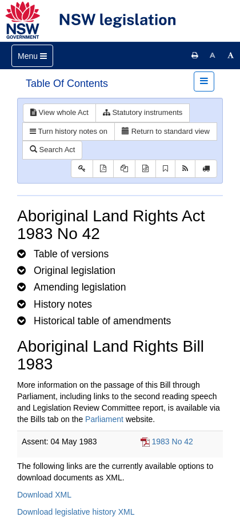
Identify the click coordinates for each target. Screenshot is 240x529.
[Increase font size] (231, 55)
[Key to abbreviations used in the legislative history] (82, 169)
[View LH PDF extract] (124, 169)
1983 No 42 (172, 441)
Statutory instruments (142, 112)
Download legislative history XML (75, 511)
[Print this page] (195, 55)
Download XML (44, 494)
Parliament (104, 419)
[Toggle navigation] (32, 56)
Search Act (52, 149)
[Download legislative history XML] (145, 169)
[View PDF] (103, 169)
